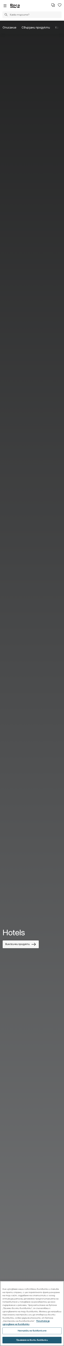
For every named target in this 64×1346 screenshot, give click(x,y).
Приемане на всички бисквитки (32, 1340)
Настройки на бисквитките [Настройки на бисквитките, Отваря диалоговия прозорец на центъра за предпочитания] (32, 1331)
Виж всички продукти (20, 944)
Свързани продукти (36, 27)
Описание (9, 27)
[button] (6, 15)
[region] (32, 1313)
